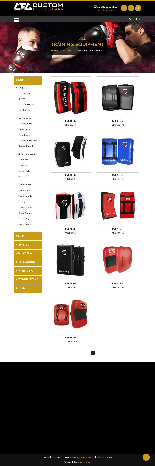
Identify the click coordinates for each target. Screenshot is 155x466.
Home (54, 51)
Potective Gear (23, 185)
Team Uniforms (23, 290)
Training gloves (26, 104)
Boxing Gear (22, 88)
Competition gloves (24, 96)
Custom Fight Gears (81, 458)
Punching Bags (23, 118)
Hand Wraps (24, 190)
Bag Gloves (24, 110)
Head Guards (25, 196)
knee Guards (24, 225)
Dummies (22, 177)
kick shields (24, 171)
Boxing (67, 51)
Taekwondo (25, 262)
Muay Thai (24, 253)
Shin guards (24, 202)
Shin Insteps (24, 219)
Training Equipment (26, 154)
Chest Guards (25, 207)
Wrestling (24, 270)
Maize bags (24, 129)
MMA (20, 236)
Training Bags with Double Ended (27, 143)
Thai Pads (23, 165)
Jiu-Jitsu (22, 244)
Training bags (25, 124)
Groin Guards (25, 213)
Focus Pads (23, 160)
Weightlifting (27, 279)
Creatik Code (84, 462)
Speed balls (24, 135)
